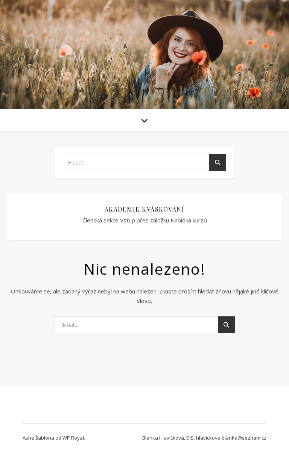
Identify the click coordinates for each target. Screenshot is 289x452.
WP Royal (73, 437)
